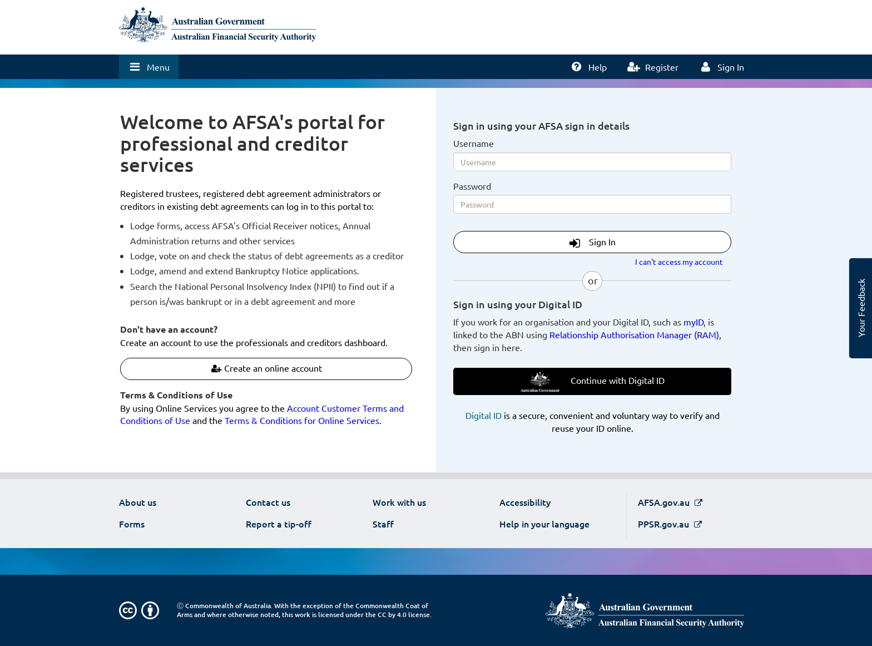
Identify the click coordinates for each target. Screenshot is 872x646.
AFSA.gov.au (665, 502)
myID (693, 321)
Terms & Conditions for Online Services (302, 420)
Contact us (268, 502)
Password (472, 185)
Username (473, 143)
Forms (132, 523)
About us (137, 502)
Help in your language (544, 523)
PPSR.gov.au (664, 523)
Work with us (399, 502)
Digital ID (483, 415)
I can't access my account (679, 262)
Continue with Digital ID (593, 382)
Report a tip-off (278, 523)
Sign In (592, 242)
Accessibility (525, 502)
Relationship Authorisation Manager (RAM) (634, 334)
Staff (383, 523)
